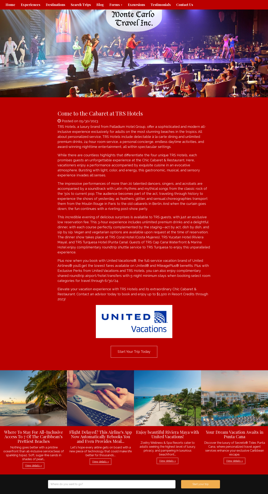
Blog (100, 4)
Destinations (55, 4)
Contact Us (184, 4)
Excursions (136, 4)
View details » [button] (33, 465)
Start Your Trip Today (134, 352)
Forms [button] (115, 4)
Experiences (30, 4)
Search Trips (81, 4)
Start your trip (200, 484)
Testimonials (161, 4)
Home (10, 4)
